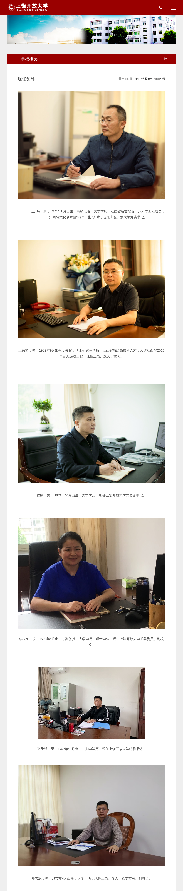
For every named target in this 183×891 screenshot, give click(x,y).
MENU (173, 8)
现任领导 (160, 78)
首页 (137, 78)
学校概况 (147, 78)
